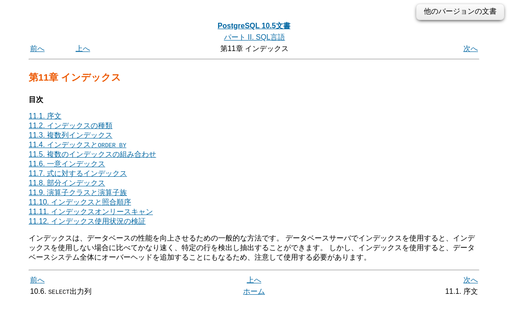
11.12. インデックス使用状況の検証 (87, 221)
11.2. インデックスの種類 (70, 125)
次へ (470, 48)
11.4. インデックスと (77, 145)
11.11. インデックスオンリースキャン (91, 211)
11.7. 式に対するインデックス (78, 173)
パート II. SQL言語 (254, 37)
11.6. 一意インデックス (67, 164)
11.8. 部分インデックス (67, 183)
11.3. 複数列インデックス (70, 135)
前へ (37, 48)
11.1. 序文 (45, 116)
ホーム (254, 291)
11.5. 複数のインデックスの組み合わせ (92, 154)
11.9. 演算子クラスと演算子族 (78, 192)
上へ (83, 48)
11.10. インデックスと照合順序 (80, 202)
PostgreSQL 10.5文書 (254, 26)
